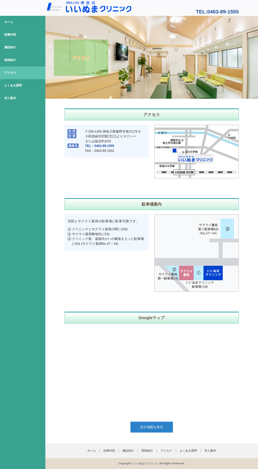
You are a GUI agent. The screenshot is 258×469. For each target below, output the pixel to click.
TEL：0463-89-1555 (99, 146)
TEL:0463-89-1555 (217, 12)
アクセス (10, 72)
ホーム (8, 21)
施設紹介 (10, 47)
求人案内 (10, 98)
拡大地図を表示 (151, 427)
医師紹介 (10, 60)
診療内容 (10, 34)
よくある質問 (13, 85)
